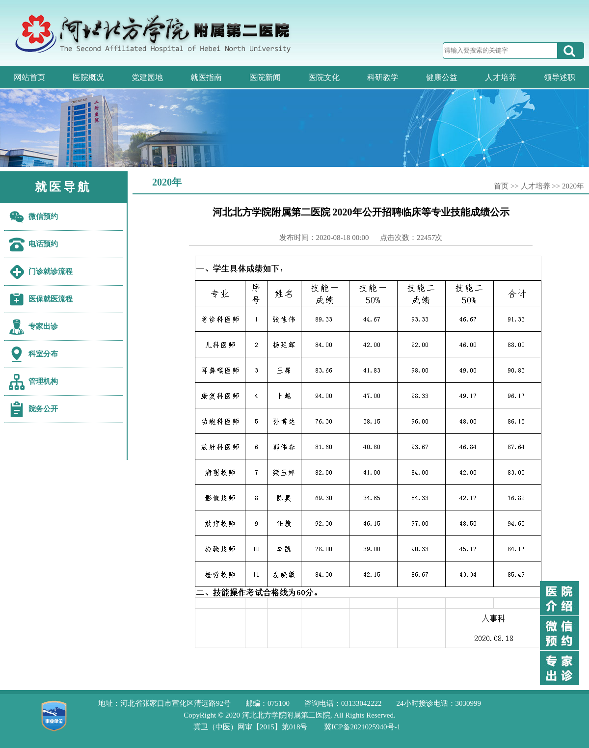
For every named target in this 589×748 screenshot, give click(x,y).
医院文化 (324, 77)
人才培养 (500, 77)
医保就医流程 (50, 299)
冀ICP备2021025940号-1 (362, 727)
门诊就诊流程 (50, 271)
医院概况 (88, 77)
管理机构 (43, 381)
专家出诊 (43, 326)
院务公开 (43, 409)
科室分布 (43, 354)
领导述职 (559, 77)
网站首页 (29, 77)
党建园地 (147, 77)
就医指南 (206, 77)
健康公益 (441, 77)
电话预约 (43, 244)
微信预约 (43, 216)
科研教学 (383, 77)
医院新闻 (265, 77)
